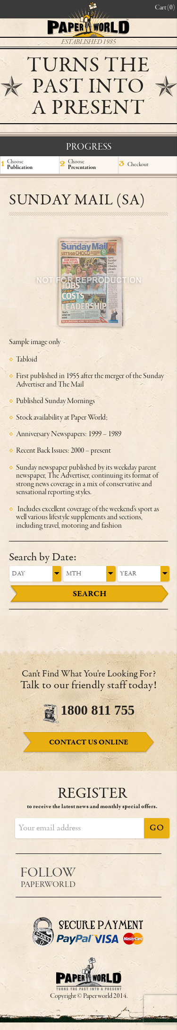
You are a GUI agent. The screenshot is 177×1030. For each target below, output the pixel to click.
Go (157, 828)
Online (88, 742)
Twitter (129, 874)
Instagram (150, 874)
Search (90, 593)
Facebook (108, 874)
